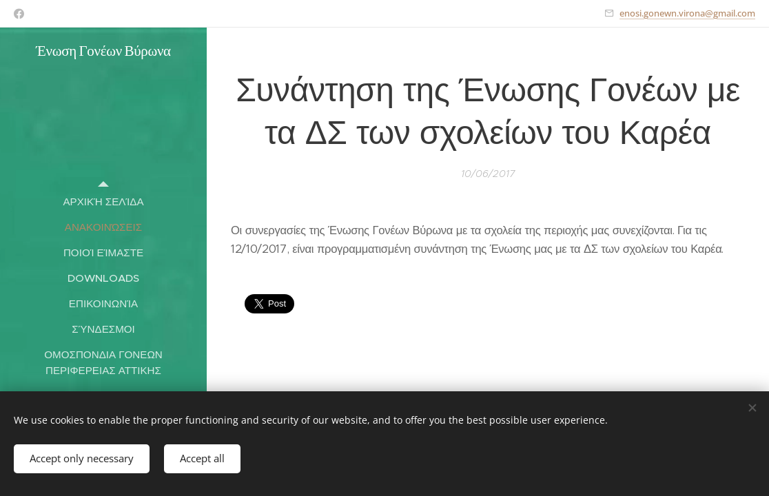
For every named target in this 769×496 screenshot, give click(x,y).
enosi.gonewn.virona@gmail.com (687, 13)
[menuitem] (103, 201)
